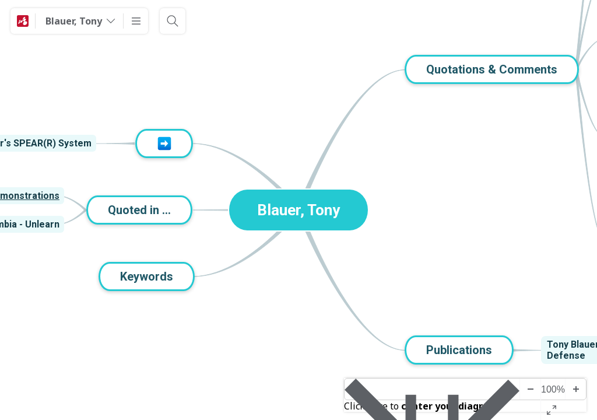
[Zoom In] (575, 389)
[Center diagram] (432, 389)
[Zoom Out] (529, 389)
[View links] (104, 143)
